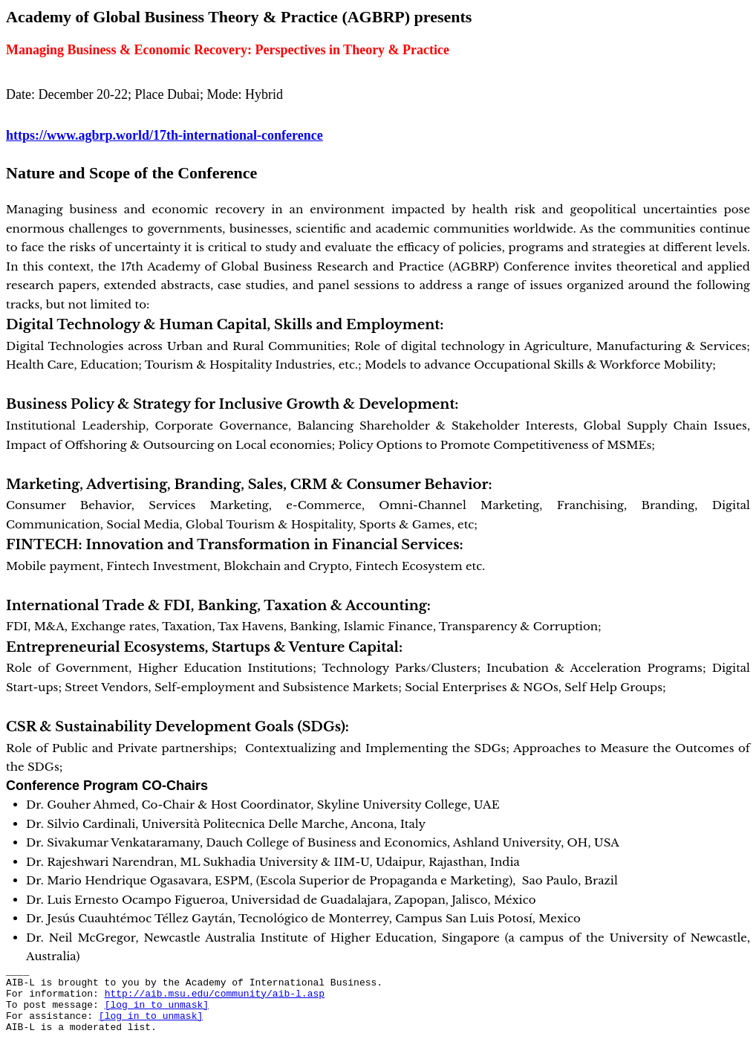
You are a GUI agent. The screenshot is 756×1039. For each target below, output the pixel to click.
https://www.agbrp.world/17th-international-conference (164, 135)
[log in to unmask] (157, 1005)
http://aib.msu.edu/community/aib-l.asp (215, 994)
